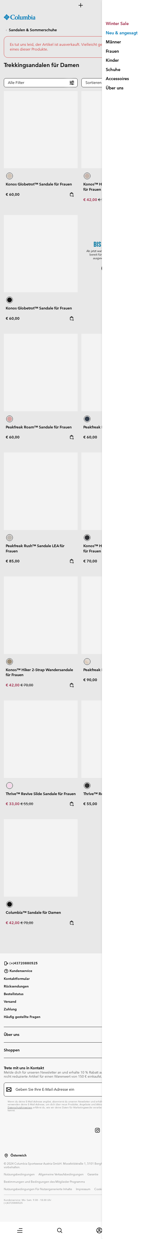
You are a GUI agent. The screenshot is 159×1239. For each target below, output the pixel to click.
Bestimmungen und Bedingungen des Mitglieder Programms (44, 1181)
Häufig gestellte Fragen (22, 1017)
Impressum (83, 1189)
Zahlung (10, 1009)
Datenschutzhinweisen (20, 1107)
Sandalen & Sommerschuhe (33, 30)
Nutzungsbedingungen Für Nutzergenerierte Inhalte (38, 1189)
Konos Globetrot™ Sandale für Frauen (39, 184)
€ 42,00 (90, 199)
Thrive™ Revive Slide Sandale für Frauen (41, 794)
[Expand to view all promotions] (79, 5)
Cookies (99, 1189)
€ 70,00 (104, 199)
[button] (19, 1230)
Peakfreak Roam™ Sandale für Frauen (39, 427)
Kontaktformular (17, 979)
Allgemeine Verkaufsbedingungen (61, 1174)
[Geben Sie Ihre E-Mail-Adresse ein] (77, 1089)
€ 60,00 (13, 194)
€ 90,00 (90, 680)
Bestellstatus (13, 994)
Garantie (92, 1174)
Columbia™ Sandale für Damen (33, 912)
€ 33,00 (13, 804)
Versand (10, 1001)
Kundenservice (18, 971)
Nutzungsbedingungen (19, 1174)
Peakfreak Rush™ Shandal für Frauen (115, 670)
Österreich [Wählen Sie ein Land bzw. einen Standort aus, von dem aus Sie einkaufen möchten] (18, 1155)
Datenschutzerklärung (116, 1174)
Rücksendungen (16, 986)
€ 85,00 (13, 561)
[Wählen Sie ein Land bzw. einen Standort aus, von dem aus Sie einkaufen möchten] (6, 1155)
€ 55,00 (27, 804)
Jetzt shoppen (118, 268)
